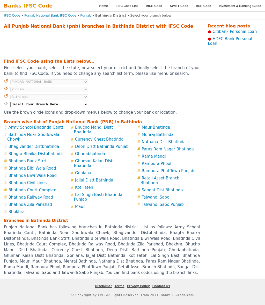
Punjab (85, 15)
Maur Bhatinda (156, 127)
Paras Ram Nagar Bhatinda (168, 149)
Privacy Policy (138, 286)
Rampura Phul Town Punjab (168, 171)
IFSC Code (12, 15)
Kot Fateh (84, 187)
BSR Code (203, 6)
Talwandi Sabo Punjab (163, 204)
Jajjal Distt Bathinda (94, 180)
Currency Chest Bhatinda (99, 139)
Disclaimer (103, 286)
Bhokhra (17, 211)
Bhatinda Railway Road (31, 197)
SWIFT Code (179, 6)
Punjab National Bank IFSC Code (50, 15)
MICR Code (153, 6)
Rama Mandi (154, 156)
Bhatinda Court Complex (32, 190)
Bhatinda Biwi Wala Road (33, 175)
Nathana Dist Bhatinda (164, 142)
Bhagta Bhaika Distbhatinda (36, 153)
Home (103, 6)
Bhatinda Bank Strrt (28, 161)
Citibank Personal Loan (235, 31)
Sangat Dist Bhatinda (162, 190)
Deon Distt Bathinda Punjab (102, 146)
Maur (80, 206)
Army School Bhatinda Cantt (36, 127)
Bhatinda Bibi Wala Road (32, 168)
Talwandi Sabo (156, 197)
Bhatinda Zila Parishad (30, 204)
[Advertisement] (102, 43)
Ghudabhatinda (90, 153)
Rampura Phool (156, 163)
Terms (119, 286)
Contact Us (161, 286)
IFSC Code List (127, 6)
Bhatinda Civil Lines (28, 182)
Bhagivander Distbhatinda (34, 146)
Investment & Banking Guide (240, 6)
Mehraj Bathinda (158, 134)
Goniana (83, 173)
